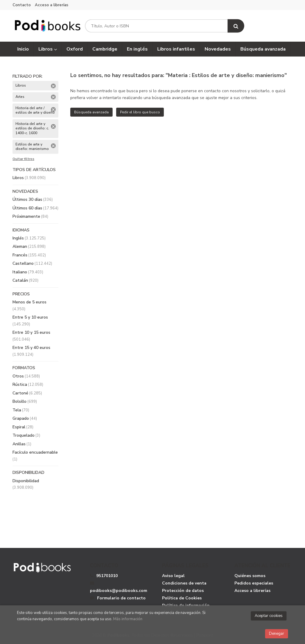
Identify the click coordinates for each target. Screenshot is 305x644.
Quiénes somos (249, 576)
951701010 (107, 576)
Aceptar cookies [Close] (269, 615)
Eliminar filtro (53, 86)
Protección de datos (183, 590)
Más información (127, 619)
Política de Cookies (182, 598)
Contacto (22, 5)
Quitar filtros (23, 159)
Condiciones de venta (184, 583)
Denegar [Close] (276, 633)
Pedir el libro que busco (140, 112)
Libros (47, 49)
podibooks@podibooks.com (118, 587)
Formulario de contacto (118, 598)
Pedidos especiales (253, 583)
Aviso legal (173, 576)
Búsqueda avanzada (91, 112)
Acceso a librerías (51, 5)
